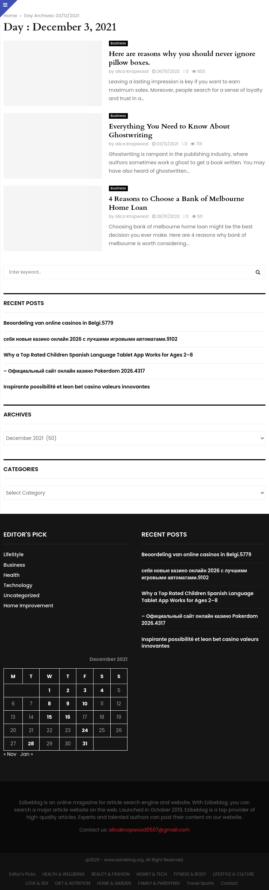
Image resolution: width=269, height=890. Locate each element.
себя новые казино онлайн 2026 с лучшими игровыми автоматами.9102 (90, 339)
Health (12, 575)
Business (118, 43)
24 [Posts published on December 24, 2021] (85, 730)
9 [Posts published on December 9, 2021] (67, 703)
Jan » (26, 754)
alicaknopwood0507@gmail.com (149, 829)
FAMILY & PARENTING (159, 883)
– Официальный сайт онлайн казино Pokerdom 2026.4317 (74, 370)
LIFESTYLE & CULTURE (233, 874)
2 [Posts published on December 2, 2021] (68, 690)
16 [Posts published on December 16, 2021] (67, 716)
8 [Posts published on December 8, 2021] (49, 703)
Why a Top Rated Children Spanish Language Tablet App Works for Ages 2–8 (98, 354)
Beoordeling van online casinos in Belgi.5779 (58, 322)
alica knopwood (132, 71)
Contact (229, 883)
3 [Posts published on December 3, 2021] (84, 690)
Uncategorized (22, 595)
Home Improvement (28, 605)
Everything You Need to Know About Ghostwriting (169, 131)
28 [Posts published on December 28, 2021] (31, 743)
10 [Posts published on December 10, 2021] (84, 703)
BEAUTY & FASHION (110, 874)
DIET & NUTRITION (72, 883)
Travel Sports (200, 883)
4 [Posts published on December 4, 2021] (101, 690)
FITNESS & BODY (190, 874)
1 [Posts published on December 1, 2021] (49, 690)
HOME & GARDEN (114, 883)
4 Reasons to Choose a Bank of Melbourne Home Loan (176, 203)
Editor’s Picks (22, 874)
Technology (18, 585)
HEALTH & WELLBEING (63, 874)
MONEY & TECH (152, 874)
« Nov (10, 754)
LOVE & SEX (37, 883)
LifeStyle (13, 554)
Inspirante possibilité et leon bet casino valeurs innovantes (77, 386)
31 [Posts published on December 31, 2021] (85, 743)
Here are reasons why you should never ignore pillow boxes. (182, 58)
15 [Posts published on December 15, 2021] (49, 716)
